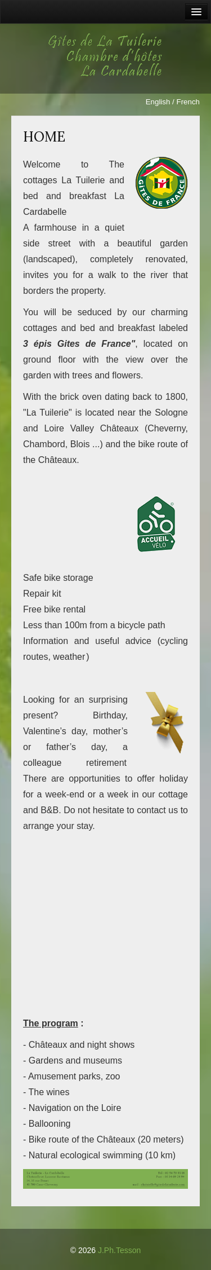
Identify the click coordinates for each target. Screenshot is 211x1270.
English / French (173, 102)
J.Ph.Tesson (119, 1250)
